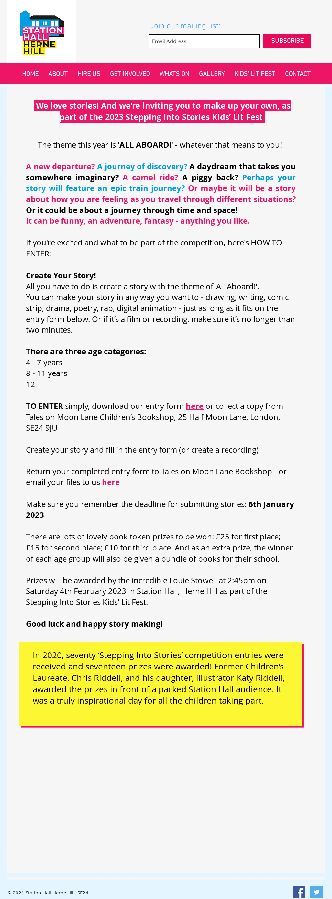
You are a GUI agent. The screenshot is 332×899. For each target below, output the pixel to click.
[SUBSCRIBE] (287, 41)
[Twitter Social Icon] (316, 892)
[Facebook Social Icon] (299, 892)
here (111, 482)
